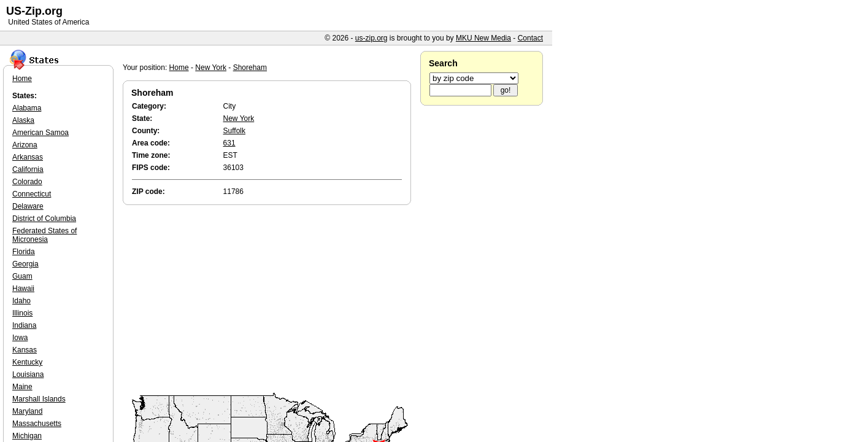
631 (229, 143)
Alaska (23, 120)
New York (210, 67)
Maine (22, 386)
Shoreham (250, 67)
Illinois (22, 313)
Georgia (25, 264)
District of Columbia (44, 218)
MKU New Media (483, 38)
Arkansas (27, 157)
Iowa (20, 337)
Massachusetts (36, 423)
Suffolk (234, 130)
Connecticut (31, 194)
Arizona (24, 145)
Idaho (21, 301)
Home (179, 67)
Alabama (26, 108)
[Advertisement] (270, 300)
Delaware (28, 206)
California (28, 169)
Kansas (24, 350)
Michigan (27, 436)
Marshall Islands (39, 399)
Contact (530, 38)
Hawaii (23, 288)
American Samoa (40, 132)
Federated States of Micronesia (44, 235)
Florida (23, 251)
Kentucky (27, 362)
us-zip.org (371, 38)
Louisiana (28, 374)
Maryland (27, 411)
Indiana (24, 325)
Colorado (27, 181)
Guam (22, 276)
